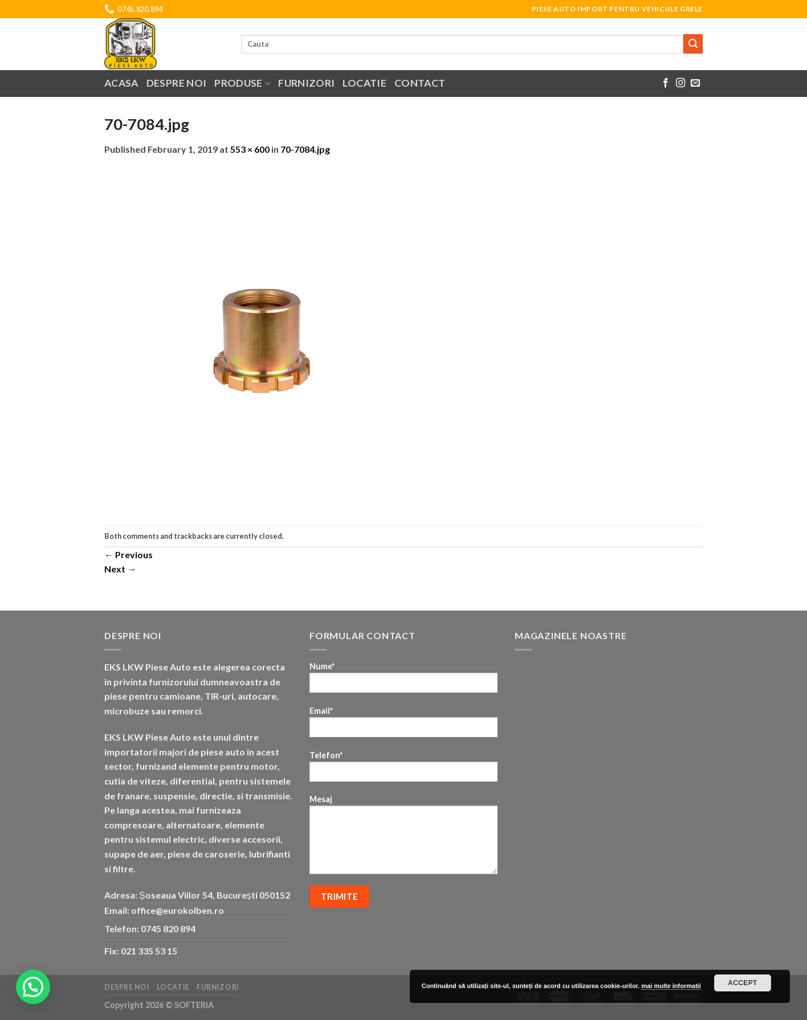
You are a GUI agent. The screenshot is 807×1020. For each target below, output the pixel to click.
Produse (242, 83)
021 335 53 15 (149, 950)
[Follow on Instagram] (680, 83)
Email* (403, 725)
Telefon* (403, 770)
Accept (742, 983)
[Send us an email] (695, 83)
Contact (419, 83)
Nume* (403, 681)
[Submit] (693, 44)
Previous (128, 554)
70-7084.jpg (305, 149)
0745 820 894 (168, 928)
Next (120, 568)
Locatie (364, 83)
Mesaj (403, 838)
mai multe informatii (671, 985)
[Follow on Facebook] (665, 83)
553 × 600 (250, 149)
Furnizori (306, 83)
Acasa (121, 83)
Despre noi (176, 83)
